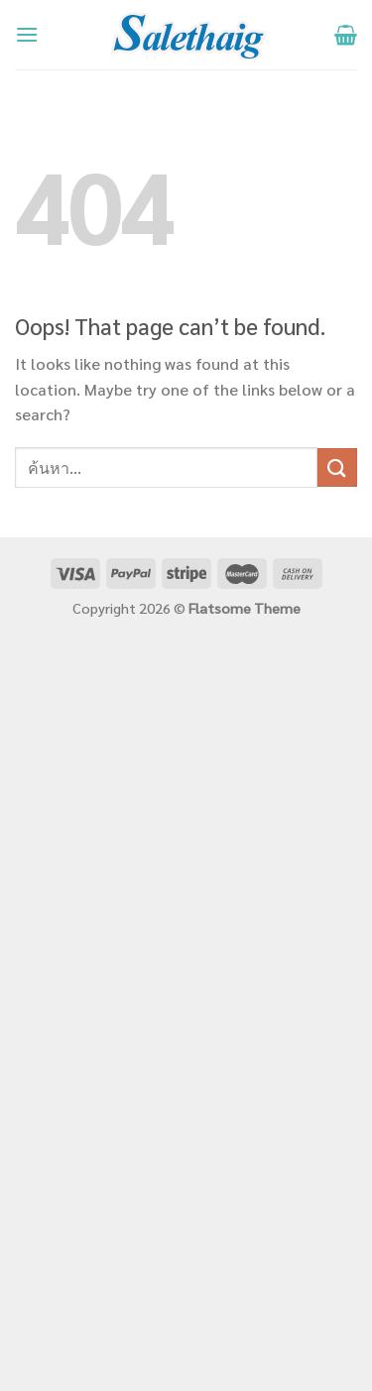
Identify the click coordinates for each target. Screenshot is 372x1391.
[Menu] (27, 34)
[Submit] (337, 467)
